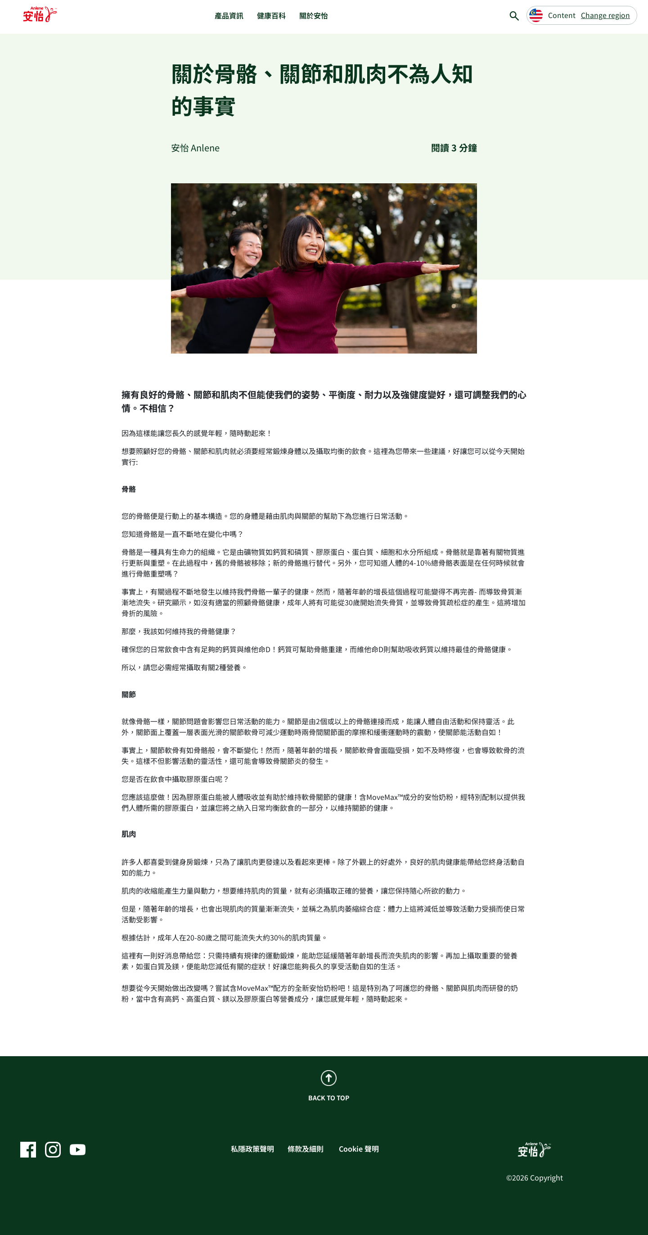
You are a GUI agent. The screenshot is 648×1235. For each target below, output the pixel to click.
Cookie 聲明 (359, 1148)
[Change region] (581, 15)
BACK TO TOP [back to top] (328, 1086)
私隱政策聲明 (252, 1148)
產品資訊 (229, 15)
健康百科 (271, 15)
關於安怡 (313, 15)
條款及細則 (306, 1148)
